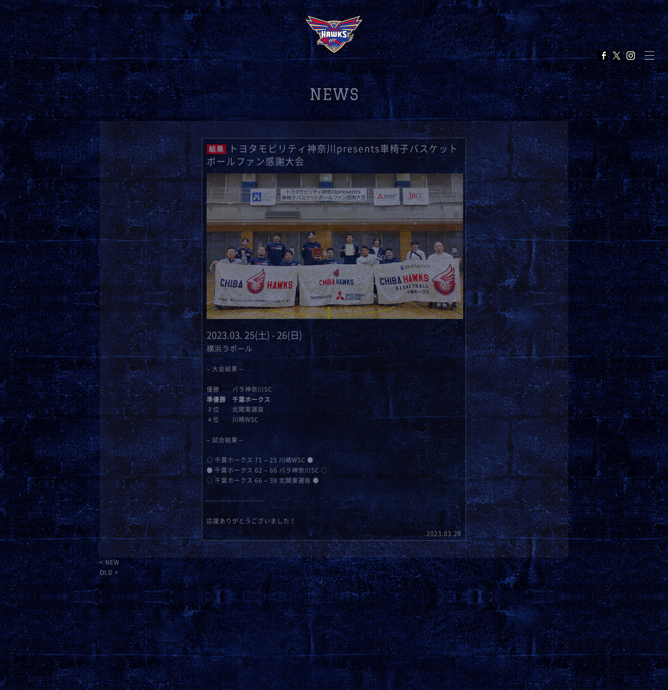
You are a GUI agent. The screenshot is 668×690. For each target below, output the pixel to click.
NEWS (334, 94)
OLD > (109, 572)
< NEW (109, 562)
